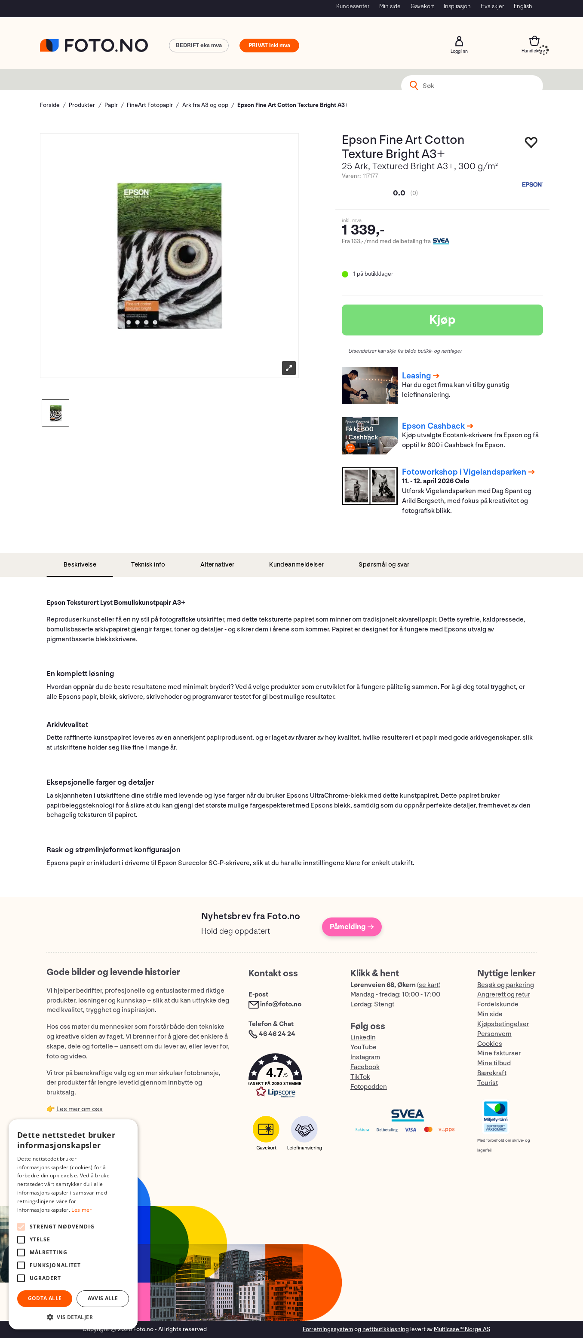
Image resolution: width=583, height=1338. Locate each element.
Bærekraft (491, 1073)
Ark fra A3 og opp (205, 105)
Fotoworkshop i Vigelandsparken (464, 472)
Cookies (489, 1044)
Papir (111, 105)
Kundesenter (352, 6)
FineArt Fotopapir (150, 105)
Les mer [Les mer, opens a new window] (81, 1209)
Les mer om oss (79, 1109)
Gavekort (422, 6)
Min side (390, 6)
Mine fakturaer (499, 1053)
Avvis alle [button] (103, 1298)
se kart (429, 985)
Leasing (416, 376)
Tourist (487, 1083)
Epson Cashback (433, 426)
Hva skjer (492, 6)
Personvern (494, 1034)
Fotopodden (368, 1087)
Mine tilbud (494, 1063)
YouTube (363, 1047)
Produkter (82, 105)
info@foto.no (280, 1004)
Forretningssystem (328, 1329)
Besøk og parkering (505, 985)
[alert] (73, 1224)
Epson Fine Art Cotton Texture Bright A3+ (293, 105)
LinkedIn (363, 1037)
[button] (291, 1077)
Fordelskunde (498, 1004)
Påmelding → (352, 926)
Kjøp (442, 320)
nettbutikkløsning (385, 1329)
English (523, 6)
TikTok (360, 1077)
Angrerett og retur (503, 995)
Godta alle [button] (45, 1298)
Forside (50, 105)
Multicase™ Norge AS (462, 1329)
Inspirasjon (457, 6)
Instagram (365, 1057)
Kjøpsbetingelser (503, 1024)
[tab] (79, 565)
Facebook (365, 1067)
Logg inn (459, 41)
